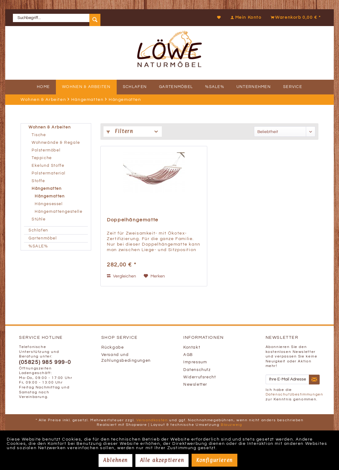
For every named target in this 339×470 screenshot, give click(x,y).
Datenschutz (197, 370)
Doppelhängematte (132, 219)
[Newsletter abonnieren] (314, 379)
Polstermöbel (46, 150)
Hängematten (47, 189)
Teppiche (42, 158)
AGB (188, 355)
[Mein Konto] (245, 17)
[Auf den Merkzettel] (154, 276)
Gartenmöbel (43, 238)
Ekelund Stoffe (48, 166)
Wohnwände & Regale (56, 143)
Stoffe (38, 181)
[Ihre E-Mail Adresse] (287, 379)
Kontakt (191, 348)
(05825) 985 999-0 (45, 362)
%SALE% (38, 246)
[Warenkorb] (294, 17)
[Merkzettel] (219, 17)
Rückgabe (112, 348)
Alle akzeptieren (162, 460)
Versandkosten (152, 420)
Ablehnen (115, 460)
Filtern (120, 131)
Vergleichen (121, 276)
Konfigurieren (214, 460)
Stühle (39, 219)
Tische (39, 135)
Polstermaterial (49, 173)
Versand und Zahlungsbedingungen (126, 358)
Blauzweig (231, 425)
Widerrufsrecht (199, 377)
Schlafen (38, 230)
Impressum (195, 362)
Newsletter (195, 385)
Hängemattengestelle (58, 212)
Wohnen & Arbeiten (50, 127)
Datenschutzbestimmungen (294, 394)
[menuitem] (59, 17)
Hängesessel (49, 204)
